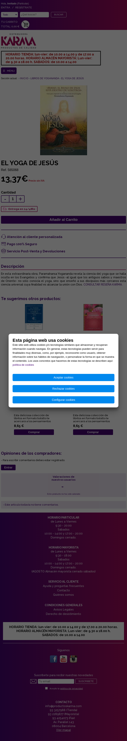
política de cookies (23, 364)
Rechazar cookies (63, 388)
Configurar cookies (63, 399)
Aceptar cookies (63, 377)
